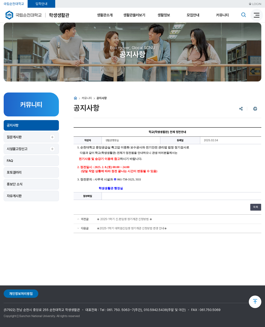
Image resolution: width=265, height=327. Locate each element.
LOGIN (255, 4)
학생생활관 (59, 15)
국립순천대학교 (13, 4)
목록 (255, 207)
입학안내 (41, 4)
